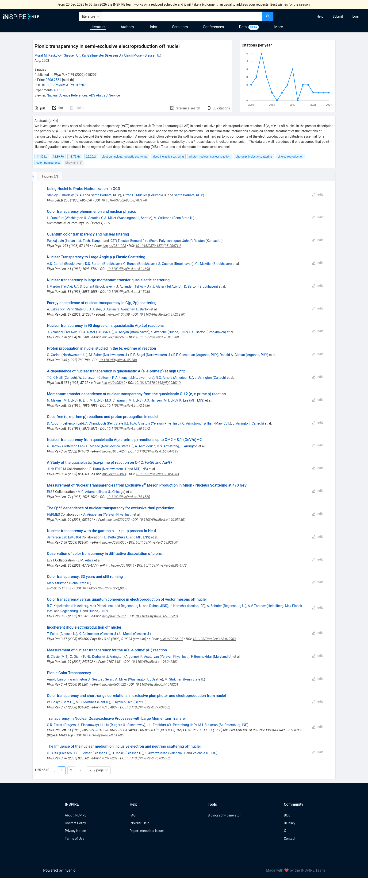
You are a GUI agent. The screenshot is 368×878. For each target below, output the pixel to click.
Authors (127, 27)
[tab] (48, 176)
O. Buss (52, 753)
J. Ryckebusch (122, 702)
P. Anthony (119, 377)
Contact (289, 838)
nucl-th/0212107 (171, 639)
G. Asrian (109, 309)
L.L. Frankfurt (156, 725)
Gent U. (67, 702)
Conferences (213, 27)
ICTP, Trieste (118, 241)
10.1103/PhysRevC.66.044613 (156, 451)
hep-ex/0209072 (118, 520)
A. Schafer (214, 606)
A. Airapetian (92, 514)
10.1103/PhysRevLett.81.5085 (128, 292)
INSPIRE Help (139, 823)
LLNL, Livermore (141, 377)
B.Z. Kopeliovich (58, 606)
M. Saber (95, 355)
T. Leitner (85, 753)
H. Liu (104, 725)
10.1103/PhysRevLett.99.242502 (154, 662)
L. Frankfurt (55, 218)
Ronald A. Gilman (232, 355)
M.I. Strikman (208, 725)
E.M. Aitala (85, 560)
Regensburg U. (131, 606)
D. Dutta (95, 469)
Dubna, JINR (178, 332)
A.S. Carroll (55, 264)
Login (356, 16)
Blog (287, 815)
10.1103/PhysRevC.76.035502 (148, 758)
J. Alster (158, 286)
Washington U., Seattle (82, 218)
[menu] (321, 16)
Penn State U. (183, 218)
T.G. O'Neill (55, 377)
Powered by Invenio (59, 870)
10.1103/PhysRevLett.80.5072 (128, 428)
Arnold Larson (57, 679)
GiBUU (59, 90)
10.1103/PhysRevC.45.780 (118, 360)
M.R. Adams (87, 492)
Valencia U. (177, 753)
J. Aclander (124, 286)
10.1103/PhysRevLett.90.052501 (162, 520)
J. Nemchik (178, 606)
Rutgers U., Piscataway (81, 725)
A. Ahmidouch (95, 423)
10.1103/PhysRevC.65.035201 (156, 616)
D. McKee (93, 446)
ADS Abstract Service (104, 95)
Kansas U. (214, 241)
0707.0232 (110, 758)
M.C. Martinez (86, 702)
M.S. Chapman (115, 400)
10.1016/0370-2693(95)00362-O (158, 383)
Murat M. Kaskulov (48, 55)
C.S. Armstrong (168, 446)
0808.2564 (53, 80)
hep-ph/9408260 (113, 383)
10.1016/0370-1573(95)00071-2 (158, 246)
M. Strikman (162, 218)
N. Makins (54, 400)
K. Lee (183, 400)
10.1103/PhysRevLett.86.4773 (165, 565)
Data (243, 27)
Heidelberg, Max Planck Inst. (93, 606)
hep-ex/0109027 (114, 451)
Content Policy (75, 823)
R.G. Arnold (164, 377)
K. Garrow (54, 446)
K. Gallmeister (89, 634)
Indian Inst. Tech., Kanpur (84, 241)
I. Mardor (53, 286)
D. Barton (190, 286)
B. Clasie (53, 656)
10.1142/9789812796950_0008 (104, 588)
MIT (64, 656)
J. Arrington (203, 377)
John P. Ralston (193, 241)
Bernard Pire (139, 241)
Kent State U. (117, 423)
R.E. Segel (137, 355)
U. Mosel (125, 634)
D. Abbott (54, 423)
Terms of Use (74, 838)
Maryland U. (222, 656)
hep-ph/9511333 (114, 246)
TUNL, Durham (93, 656)
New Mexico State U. (117, 446)
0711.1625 (65, 588)
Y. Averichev (126, 309)
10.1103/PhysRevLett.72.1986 (128, 405)
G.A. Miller (108, 218)
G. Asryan (122, 332)
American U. (183, 377)
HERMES (53, 514)
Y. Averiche (159, 332)
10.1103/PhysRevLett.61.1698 (128, 269)
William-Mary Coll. (217, 423)
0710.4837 (110, 707)
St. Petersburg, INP (182, 725)
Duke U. (123, 537)
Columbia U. (158, 195)
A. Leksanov (56, 309)
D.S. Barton (93, 264)
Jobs (153, 27)
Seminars (180, 27)
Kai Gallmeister (93, 55)
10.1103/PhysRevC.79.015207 (63, 85)
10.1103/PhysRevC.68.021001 (157, 542)
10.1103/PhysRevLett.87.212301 (162, 314)
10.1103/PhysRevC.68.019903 (214, 639)
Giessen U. (71, 55)
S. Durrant (87, 286)
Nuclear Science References (67, 95)
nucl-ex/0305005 (114, 542)
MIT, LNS (70, 400)
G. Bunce (129, 264)
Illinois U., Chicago (111, 492)
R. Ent (83, 400)
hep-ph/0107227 (114, 616)
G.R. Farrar (54, 725)
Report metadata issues (147, 831)
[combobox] (182, 16)
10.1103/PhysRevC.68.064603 (157, 474)
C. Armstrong (191, 423)
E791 (50, 560)
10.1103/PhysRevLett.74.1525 (128, 497)
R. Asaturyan (149, 656)
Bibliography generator (224, 815)
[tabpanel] (184, 480)
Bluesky (289, 823)
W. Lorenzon (87, 377)
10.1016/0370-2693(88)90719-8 (124, 200)
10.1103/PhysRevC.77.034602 (148, 707)
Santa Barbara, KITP (105, 195)
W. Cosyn (53, 702)
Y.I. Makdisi (203, 264)
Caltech (70, 377)
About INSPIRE (75, 815)
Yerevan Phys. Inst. (166, 423)
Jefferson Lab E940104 (64, 537)
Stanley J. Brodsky (60, 195)
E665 (50, 492)
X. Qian (75, 656)
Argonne (131, 656)
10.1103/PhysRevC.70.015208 (157, 337)
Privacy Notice (75, 831)
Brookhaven (73, 264)
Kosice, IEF (196, 606)
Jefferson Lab (72, 423)
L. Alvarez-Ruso (156, 753)
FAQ (132, 815)
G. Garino (54, 355)
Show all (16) (73, 162)
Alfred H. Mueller (135, 195)
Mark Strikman (57, 583)
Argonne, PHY (207, 355)
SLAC (80, 195)
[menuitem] (320, 16)
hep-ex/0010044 (122, 565)
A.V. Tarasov (257, 606)
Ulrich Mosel (133, 55)
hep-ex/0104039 (118, 314)
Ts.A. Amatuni (140, 423)
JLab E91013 (56, 469)
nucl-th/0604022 (114, 684)
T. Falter (52, 634)
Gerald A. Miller (116, 679)
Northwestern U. (74, 355)
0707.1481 (114, 662)
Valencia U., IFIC (204, 753)
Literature (98, 27)
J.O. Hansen (153, 400)
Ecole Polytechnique (165, 241)
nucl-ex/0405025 (114, 337)
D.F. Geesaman (184, 355)
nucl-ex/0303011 (114, 474)
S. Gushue (165, 264)
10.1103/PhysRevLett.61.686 (102, 735)
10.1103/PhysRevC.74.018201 (156, 684)
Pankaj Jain (55, 241)
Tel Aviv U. (69, 286)
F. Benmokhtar (201, 656)
